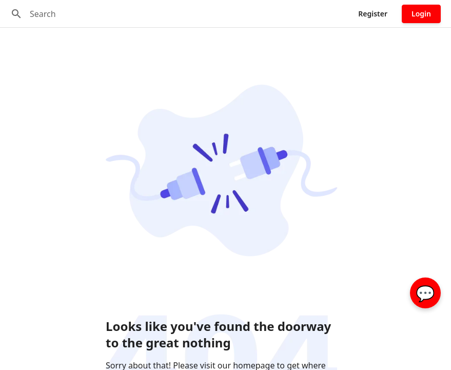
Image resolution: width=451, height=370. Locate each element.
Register (372, 13)
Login (421, 13)
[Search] (16, 14)
